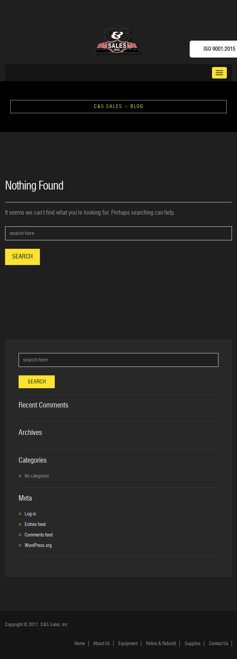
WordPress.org (38, 545)
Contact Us (218, 643)
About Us (101, 643)
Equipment (128, 643)
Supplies (192, 643)
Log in (30, 514)
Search (22, 256)
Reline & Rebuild (161, 643)
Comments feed (39, 535)
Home (79, 643)
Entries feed (35, 524)
